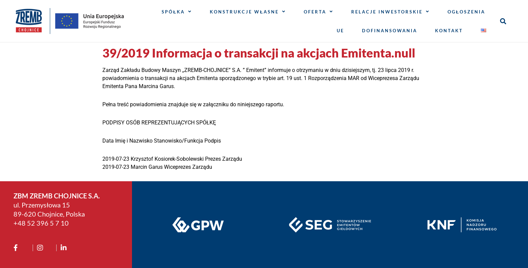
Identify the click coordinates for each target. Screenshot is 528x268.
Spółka (177, 11)
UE (340, 30)
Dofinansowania (389, 30)
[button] (503, 21)
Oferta (318, 11)
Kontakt (449, 30)
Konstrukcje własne (248, 11)
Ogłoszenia (466, 11)
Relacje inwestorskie (390, 11)
